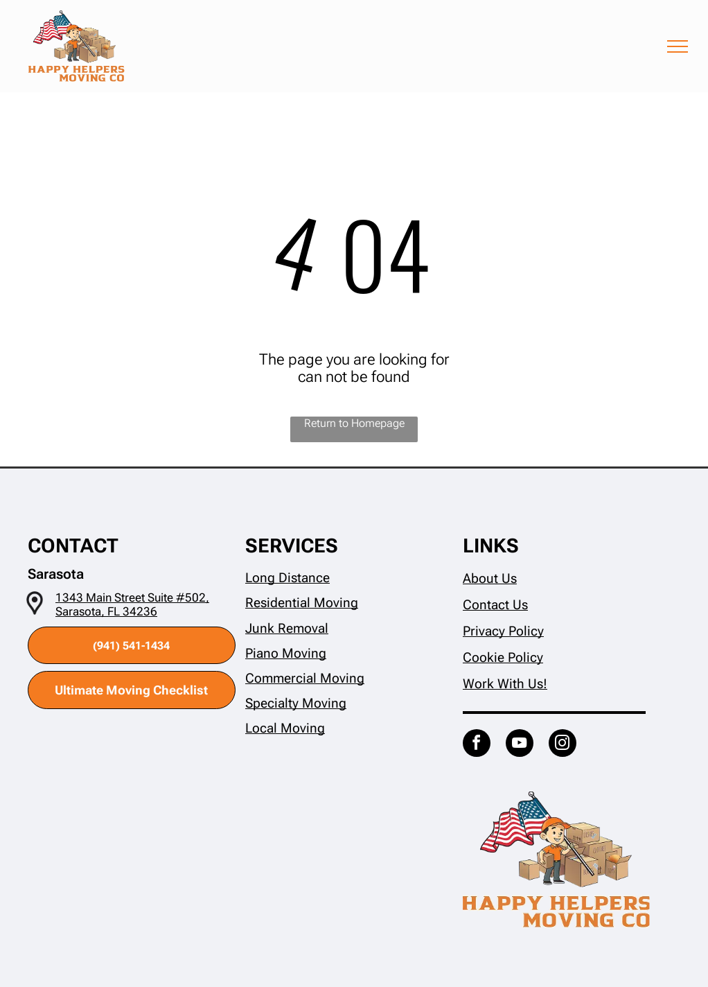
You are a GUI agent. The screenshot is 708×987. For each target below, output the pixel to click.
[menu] (678, 46)
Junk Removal (286, 628)
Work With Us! (505, 684)
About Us (490, 578)
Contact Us (495, 605)
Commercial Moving (304, 678)
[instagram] (562, 744)
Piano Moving (285, 653)
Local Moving (285, 728)
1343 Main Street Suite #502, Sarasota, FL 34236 (132, 604)
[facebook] (476, 744)
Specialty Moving (295, 703)
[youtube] (519, 744)
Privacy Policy (503, 631)
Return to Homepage (354, 423)
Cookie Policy (503, 657)
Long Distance (287, 578)
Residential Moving (301, 603)
